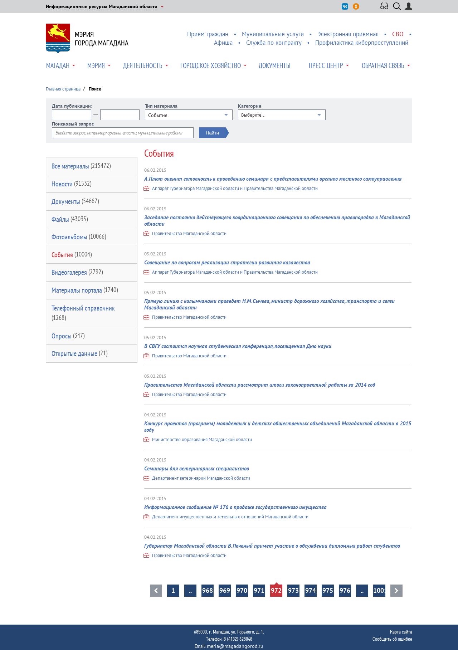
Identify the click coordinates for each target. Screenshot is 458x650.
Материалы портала (85, 290)
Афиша (223, 43)
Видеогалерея (77, 272)
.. (190, 590)
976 (345, 590)
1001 (379, 590)
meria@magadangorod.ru (235, 646)
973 (293, 590)
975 (327, 590)
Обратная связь (383, 65)
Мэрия (96, 65)
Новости (71, 184)
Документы (275, 65)
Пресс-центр (326, 65)
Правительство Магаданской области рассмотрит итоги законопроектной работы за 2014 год (259, 384)
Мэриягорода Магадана (101, 38)
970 (242, 590)
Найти (212, 133)
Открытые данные (79, 353)
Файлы (70, 219)
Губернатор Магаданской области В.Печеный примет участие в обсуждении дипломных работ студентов (272, 545)
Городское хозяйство (210, 65)
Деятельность (142, 65)
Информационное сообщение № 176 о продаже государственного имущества (235, 507)
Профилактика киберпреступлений (361, 43)
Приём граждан (207, 34)
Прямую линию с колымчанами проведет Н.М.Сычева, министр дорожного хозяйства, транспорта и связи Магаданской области (269, 304)
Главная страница (63, 89)
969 (224, 590)
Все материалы (81, 166)
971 (259, 590)
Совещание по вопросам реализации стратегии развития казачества (227, 262)
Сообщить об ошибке (392, 639)
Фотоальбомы (79, 236)
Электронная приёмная (348, 34)
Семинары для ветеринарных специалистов (196, 468)
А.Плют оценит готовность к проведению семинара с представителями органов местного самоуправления (272, 178)
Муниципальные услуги (273, 34)
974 (310, 590)
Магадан (57, 65)
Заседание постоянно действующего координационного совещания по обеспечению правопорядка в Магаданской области (277, 220)
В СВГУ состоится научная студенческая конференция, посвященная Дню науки (237, 346)
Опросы (68, 336)
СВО (398, 34)
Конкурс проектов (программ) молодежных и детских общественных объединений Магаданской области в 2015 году (277, 426)
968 (207, 590)
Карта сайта (401, 632)
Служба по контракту (274, 43)
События (72, 254)
